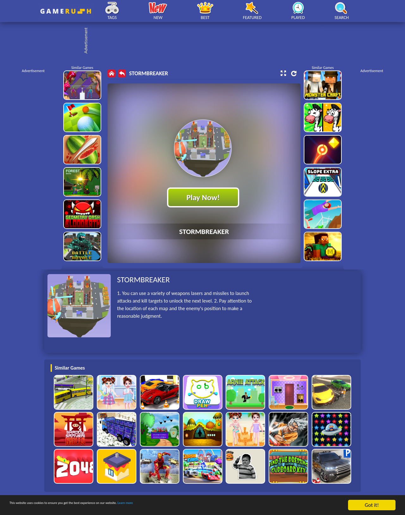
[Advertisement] (205, 41)
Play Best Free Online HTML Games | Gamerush (65, 11)
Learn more (197, 505)
